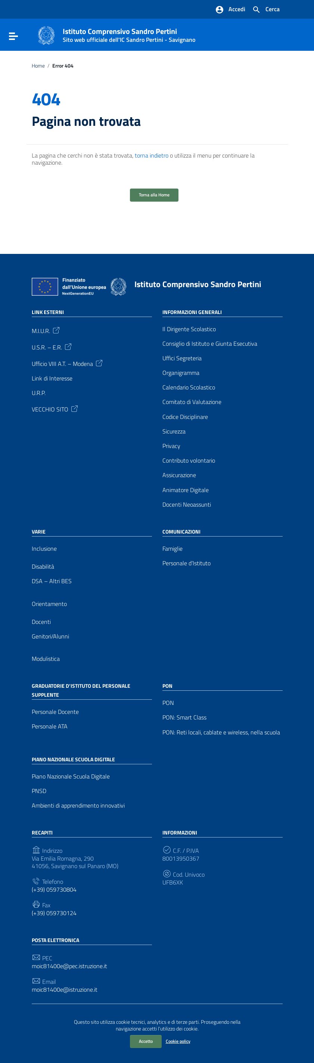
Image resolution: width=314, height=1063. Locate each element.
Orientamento (49, 603)
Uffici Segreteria (182, 358)
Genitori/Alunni (50, 636)
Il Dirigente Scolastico (189, 329)
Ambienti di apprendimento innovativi (78, 805)
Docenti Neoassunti (186, 504)
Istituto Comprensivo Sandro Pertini (129, 33)
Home (38, 66)
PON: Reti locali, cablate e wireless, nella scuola (221, 732)
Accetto (146, 1041)
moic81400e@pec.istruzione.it (69, 966)
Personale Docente (55, 711)
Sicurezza (174, 431)
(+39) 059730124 (54, 913)
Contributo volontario (188, 460)
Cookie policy (178, 1041)
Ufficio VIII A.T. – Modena (68, 362)
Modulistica (46, 658)
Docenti (41, 621)
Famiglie (172, 548)
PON (168, 702)
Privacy (171, 446)
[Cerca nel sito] (266, 9)
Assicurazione (179, 475)
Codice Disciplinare (185, 416)
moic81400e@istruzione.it (64, 989)
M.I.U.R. (46, 330)
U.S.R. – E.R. (52, 346)
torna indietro (151, 155)
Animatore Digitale (185, 490)
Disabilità (43, 566)
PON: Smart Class (184, 717)
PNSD (39, 791)
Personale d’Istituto (186, 563)
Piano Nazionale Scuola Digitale (71, 776)
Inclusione (44, 548)
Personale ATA (50, 726)
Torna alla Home (154, 194)
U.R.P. (39, 393)
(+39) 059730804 (54, 889)
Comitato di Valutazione (191, 401)
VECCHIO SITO (55, 408)
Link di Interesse (52, 378)
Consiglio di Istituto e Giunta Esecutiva (209, 343)
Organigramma (180, 372)
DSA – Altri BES (52, 581)
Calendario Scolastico (188, 387)
